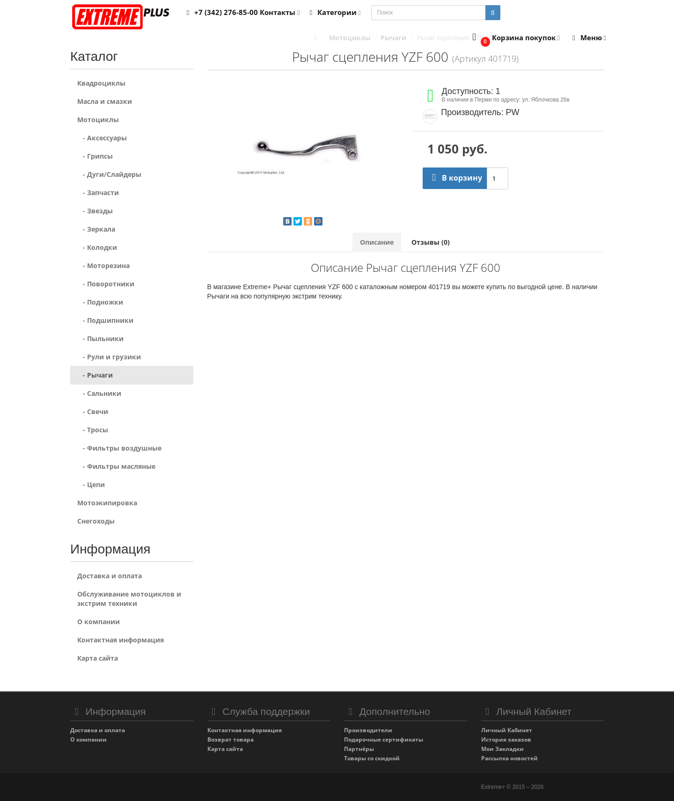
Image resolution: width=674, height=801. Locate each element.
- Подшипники (105, 320)
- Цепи (91, 484)
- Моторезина (103, 265)
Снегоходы (96, 521)
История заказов (506, 739)
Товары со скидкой (372, 758)
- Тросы (92, 429)
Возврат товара (230, 739)
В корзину (454, 178)
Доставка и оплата (109, 575)
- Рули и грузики (109, 356)
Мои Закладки (502, 749)
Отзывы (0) (430, 242)
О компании (98, 621)
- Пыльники (100, 338)
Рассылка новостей (509, 758)
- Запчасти (98, 192)
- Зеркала (96, 229)
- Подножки (100, 302)
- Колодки (97, 247)
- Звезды (95, 210)
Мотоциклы (98, 119)
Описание (377, 242)
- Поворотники (105, 283)
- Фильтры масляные (116, 466)
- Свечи (92, 411)
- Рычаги (95, 375)
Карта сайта (97, 658)
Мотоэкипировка (107, 502)
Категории (334, 12)
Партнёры (359, 749)
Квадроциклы (101, 83)
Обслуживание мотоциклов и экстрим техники (129, 599)
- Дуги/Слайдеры (109, 174)
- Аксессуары (102, 137)
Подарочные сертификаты (383, 739)
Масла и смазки (104, 101)
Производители (368, 730)
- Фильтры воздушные (119, 448)
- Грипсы (95, 156)
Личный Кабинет (506, 730)
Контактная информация (120, 639)
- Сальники (99, 393)
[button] (514, 38)
